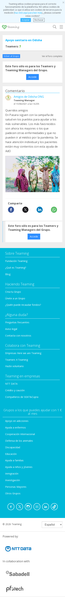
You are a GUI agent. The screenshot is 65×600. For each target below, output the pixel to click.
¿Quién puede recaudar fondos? (23, 304)
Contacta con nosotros (18, 335)
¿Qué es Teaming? (15, 267)
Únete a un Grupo (15, 298)
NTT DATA (11, 383)
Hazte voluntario (14, 366)
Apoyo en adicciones (16, 421)
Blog (7, 274)
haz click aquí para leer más (28, 12)
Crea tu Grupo (13, 291)
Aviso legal (11, 329)
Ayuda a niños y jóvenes (18, 467)
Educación (11, 454)
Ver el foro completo (52, 56)
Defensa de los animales (19, 440)
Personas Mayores (15, 486)
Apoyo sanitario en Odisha (23, 40)
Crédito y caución (15, 390)
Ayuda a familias (14, 460)
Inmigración (11, 473)
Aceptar (26, 19)
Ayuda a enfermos (15, 427)
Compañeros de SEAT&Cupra (21, 397)
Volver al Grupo (11, 56)
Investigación (12, 480)
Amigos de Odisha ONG (29, 97)
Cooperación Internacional (20, 434)
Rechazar (39, 19)
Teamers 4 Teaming (16, 359)
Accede (32, 77)
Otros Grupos (12, 493)
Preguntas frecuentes (17, 322)
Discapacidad (12, 447)
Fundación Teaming (16, 261)
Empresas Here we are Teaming (23, 353)
